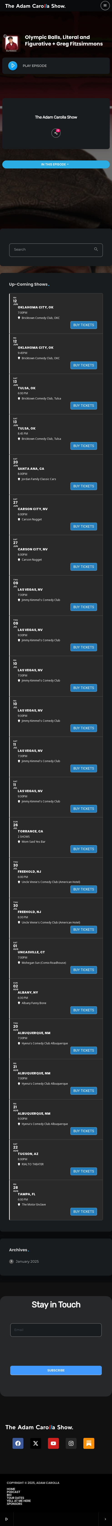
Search (20, 249)
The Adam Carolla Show (56, 117)
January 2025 (27, 1261)
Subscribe (56, 1370)
